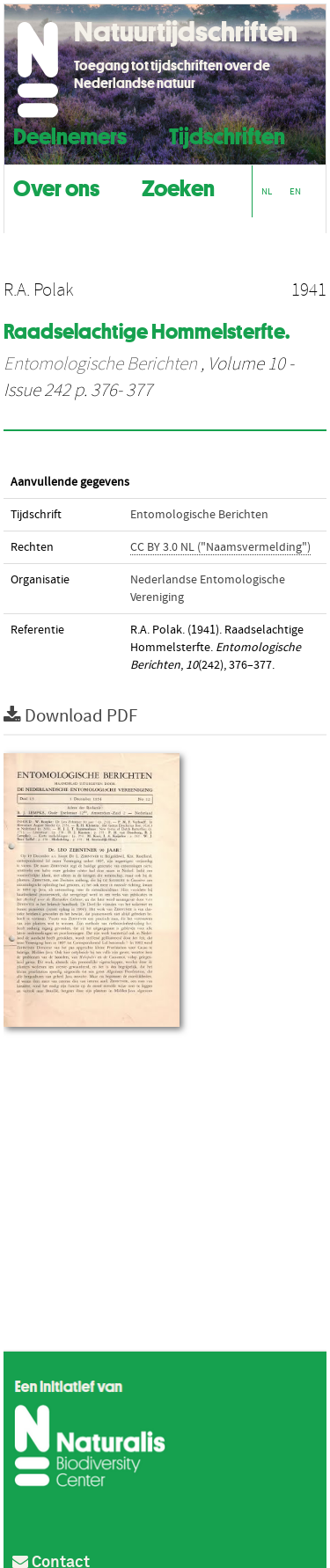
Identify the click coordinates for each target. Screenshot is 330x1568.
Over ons (56, 186)
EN (295, 191)
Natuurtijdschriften (185, 31)
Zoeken (178, 186)
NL (266, 191)
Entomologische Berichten (100, 364)
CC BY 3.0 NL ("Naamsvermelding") (220, 547)
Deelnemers (70, 134)
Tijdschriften (227, 134)
